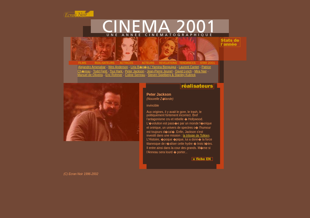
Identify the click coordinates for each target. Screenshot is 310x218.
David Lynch (183, 71)
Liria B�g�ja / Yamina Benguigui (153, 67)
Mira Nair (200, 71)
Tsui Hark (116, 71)
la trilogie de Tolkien (196, 135)
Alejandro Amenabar (92, 67)
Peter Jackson (134, 71)
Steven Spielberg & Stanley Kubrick (172, 75)
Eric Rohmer (113, 75)
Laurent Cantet (189, 67)
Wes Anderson (118, 67)
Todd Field (100, 71)
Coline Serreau (135, 75)
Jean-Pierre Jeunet (160, 71)
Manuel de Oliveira (90, 75)
